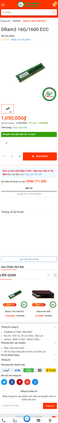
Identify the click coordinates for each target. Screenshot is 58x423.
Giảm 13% (11, 305)
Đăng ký (50, 406)
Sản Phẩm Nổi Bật (12, 267)
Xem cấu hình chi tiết (29, 259)
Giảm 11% (40, 305)
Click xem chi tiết (33, 174)
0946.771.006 (36, 181)
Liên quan (8, 275)
